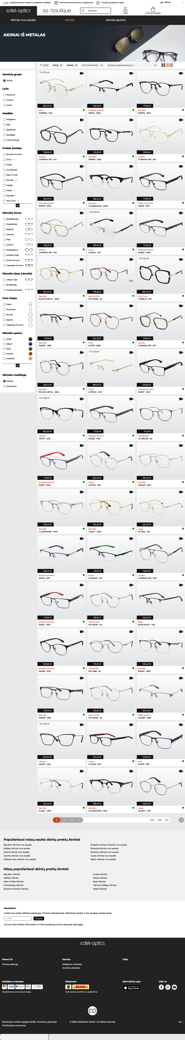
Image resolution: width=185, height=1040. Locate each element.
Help (125, 959)
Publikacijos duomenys (14, 1025)
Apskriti (18, 229)
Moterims (9, 95)
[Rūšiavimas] (132, 65)
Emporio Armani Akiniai (16, 889)
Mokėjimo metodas (72, 964)
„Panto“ (18, 244)
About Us (7, 959)
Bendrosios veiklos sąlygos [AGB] (19, 1022)
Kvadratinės (18, 224)
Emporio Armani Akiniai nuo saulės (109, 845)
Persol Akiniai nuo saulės (16, 852)
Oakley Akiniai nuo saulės (17, 848)
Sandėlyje (9, 135)
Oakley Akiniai (11, 878)
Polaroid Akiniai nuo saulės (104, 848)
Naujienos (9, 119)
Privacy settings (10, 964)
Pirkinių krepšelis (153, 13)
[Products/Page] (93, 65)
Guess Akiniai (100, 874)
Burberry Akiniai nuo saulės (105, 852)
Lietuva (167, 2)
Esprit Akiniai (100, 889)
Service (66, 959)
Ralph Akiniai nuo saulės (103, 859)
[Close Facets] (17, 65)
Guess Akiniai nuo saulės (103, 855)
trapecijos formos (18, 325)
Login (125, 13)
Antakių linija (18, 255)
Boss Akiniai (99, 881)
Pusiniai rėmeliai (18, 290)
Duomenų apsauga (47, 1022)
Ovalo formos (18, 260)
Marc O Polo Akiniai (14, 881)
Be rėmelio (18, 285)
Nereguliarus (18, 250)
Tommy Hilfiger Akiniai (104, 885)
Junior (7, 105)
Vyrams (8, 100)
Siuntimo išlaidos (71, 968)
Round (18, 314)
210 (167, 820)
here (80, 924)
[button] (18, 10)
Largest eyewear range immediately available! (30, 2)
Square (18, 319)
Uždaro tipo (18, 279)
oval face (18, 309)
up (181, 1022)
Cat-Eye (18, 234)
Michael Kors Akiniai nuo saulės (20, 859)
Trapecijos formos (18, 265)
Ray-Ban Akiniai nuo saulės (18, 845)
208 (152, 820)
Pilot (18, 239)
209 (159, 820)
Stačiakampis (18, 219)
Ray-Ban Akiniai (12, 874)
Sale (6, 124)
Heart (18, 304)
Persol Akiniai (100, 878)
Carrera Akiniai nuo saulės (17, 855)
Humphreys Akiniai (13, 885)
